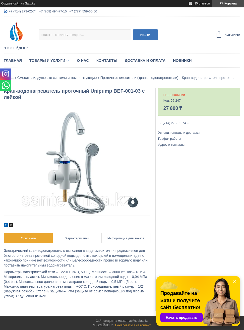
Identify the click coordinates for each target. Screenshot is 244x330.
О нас (83, 60)
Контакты (106, 60)
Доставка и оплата (145, 60)
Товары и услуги (47, 60)
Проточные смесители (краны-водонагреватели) (139, 78)
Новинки (182, 60)
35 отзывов (202, 3)
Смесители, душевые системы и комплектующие (57, 78)
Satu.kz (143, 321)
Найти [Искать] (145, 35)
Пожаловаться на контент (133, 325)
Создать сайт (10, 3)
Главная (13, 60)
